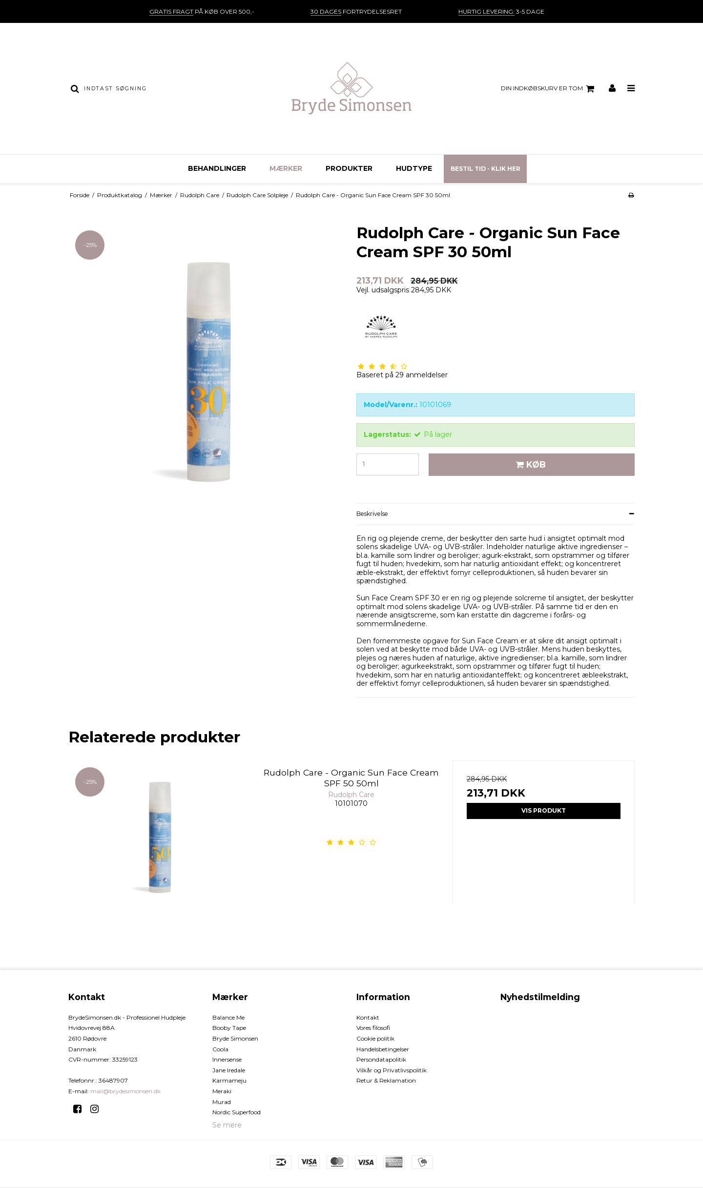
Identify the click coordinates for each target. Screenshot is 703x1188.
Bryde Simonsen (235, 1038)
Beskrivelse (372, 513)
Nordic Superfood (236, 1112)
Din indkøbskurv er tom (549, 88)
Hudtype (414, 168)
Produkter (349, 168)
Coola (220, 1049)
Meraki (221, 1091)
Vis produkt (543, 810)
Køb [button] (529, 464)
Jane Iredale (228, 1070)
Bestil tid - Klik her (485, 168)
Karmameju (229, 1080)
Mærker (285, 168)
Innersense (227, 1059)
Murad (221, 1102)
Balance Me (228, 1017)
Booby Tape (229, 1027)
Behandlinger (217, 168)
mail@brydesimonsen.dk (125, 1091)
